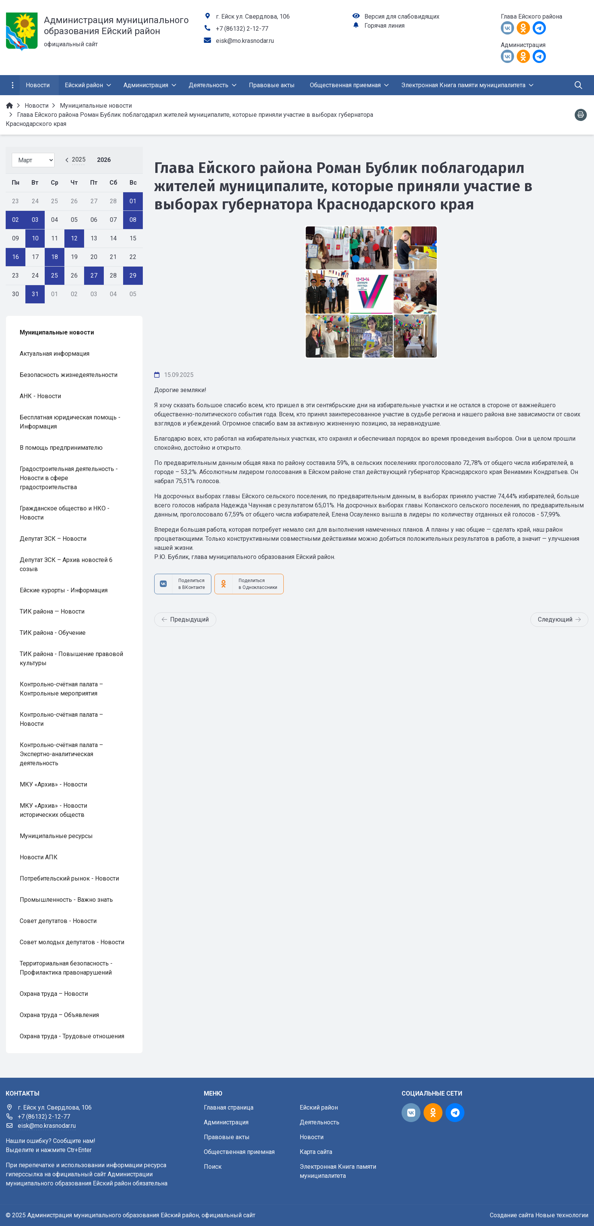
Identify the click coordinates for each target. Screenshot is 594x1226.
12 (74, 238)
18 (54, 257)
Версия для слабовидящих (401, 16)
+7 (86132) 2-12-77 (242, 28)
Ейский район (319, 1107)
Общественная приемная (239, 1151)
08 (133, 219)
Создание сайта (512, 1215)
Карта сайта (316, 1151)
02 (15, 219)
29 (133, 275)
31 (35, 294)
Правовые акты (227, 1137)
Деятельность (319, 1122)
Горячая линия (384, 25)
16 (15, 257)
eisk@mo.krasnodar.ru (245, 40)
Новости (312, 1137)
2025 (79, 159)
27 (94, 275)
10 (35, 238)
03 (35, 219)
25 (54, 275)
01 (133, 201)
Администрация (226, 1122)
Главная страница (228, 1107)
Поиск (213, 1166)
